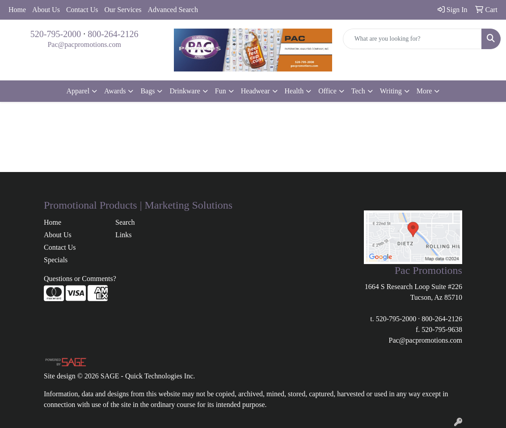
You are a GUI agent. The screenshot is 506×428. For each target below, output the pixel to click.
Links (123, 235)
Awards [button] (115, 91)
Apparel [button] (78, 91)
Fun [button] (220, 91)
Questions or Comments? (80, 278)
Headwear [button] (255, 91)
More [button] (424, 91)
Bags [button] (147, 91)
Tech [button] (358, 91)
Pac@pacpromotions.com (84, 44)
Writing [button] (391, 91)
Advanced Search (173, 9)
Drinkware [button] (184, 91)
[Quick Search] (412, 39)
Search (125, 222)
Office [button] (327, 91)
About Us (46, 9)
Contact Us (82, 9)
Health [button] (294, 91)
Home (17, 9)
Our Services (122, 9)
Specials (55, 260)
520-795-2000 (55, 34)
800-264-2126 (113, 34)
